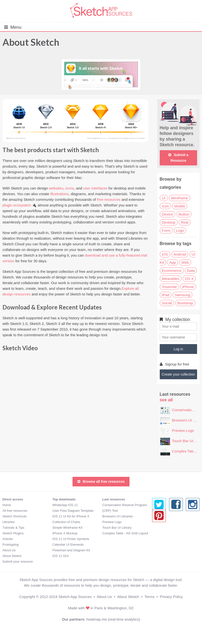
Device (167, 214)
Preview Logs (183, 430)
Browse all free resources (101, 481)
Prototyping (10, 544)
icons (69, 188)
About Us (8, 550)
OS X (189, 279)
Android (179, 254)
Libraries (8, 522)
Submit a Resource (178, 157)
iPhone (188, 287)
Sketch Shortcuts (14, 516)
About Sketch (30, 42)
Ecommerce (172, 270)
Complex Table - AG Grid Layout (125, 533)
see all (166, 399)
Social (167, 303)
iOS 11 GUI (60, 556)
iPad (165, 295)
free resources (108, 199)
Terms (149, 597)
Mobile (179, 206)
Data (191, 270)
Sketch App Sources (75, 597)
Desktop (168, 222)
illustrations (59, 194)
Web (185, 262)
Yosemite (169, 287)
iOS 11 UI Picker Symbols (70, 539)
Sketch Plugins (13, 533)
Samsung (182, 295)
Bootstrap (185, 303)
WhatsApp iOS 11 (65, 505)
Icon (165, 206)
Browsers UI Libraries (117, 516)
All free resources (14, 510)
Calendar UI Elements (68, 544)
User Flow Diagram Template (72, 510)
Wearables (170, 279)
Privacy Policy (171, 597)
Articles (7, 539)
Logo (180, 230)
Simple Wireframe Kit (67, 527)
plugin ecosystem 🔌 (19, 205)
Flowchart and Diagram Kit (71, 550)
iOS (165, 254)
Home (6, 505)
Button (184, 214)
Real (184, 222)
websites (56, 188)
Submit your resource (17, 561)
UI (164, 198)
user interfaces (95, 188)
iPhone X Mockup (64, 533)
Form (166, 230)
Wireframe (179, 198)
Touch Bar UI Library (116, 527)
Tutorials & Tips (13, 527)
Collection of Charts (66, 522)
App (172, 262)
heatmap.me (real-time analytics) (113, 619)
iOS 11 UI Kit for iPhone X (70, 516)
